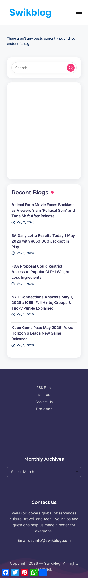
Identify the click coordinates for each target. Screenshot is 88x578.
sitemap (44, 394)
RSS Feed (44, 387)
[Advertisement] (44, 131)
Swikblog (30, 12)
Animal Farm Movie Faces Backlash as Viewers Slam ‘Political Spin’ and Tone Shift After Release (43, 210)
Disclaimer (44, 409)
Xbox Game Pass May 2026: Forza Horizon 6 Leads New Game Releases (42, 333)
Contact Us (44, 402)
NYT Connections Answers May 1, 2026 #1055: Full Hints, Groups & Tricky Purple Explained (42, 302)
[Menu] (78, 12)
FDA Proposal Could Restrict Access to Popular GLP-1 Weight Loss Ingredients (40, 272)
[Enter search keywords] (44, 67)
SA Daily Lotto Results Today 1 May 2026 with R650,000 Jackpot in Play (43, 241)
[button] (71, 68)
